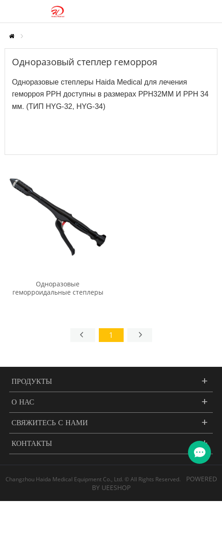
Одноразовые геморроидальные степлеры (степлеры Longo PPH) (57, 292)
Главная (12, 36)
